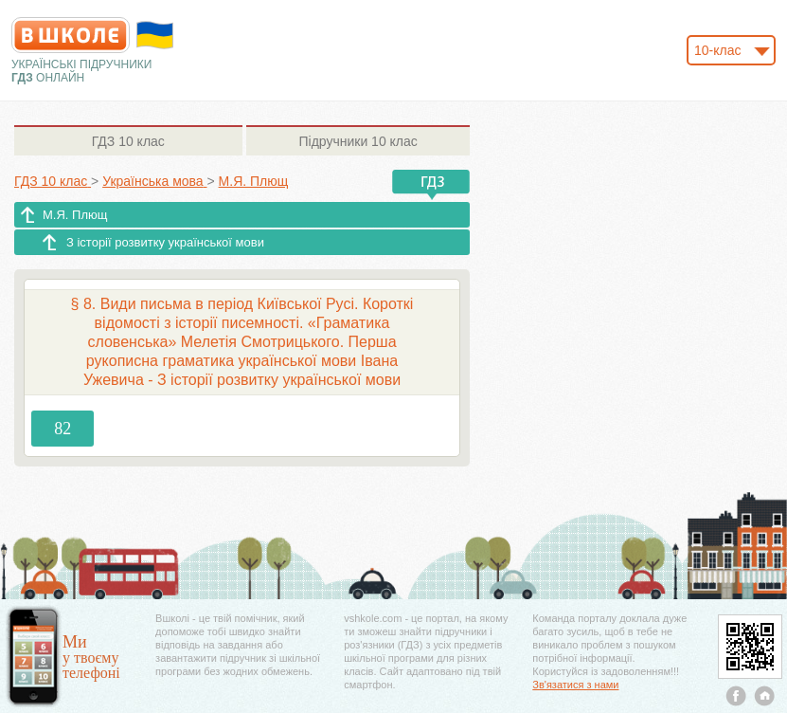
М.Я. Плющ (75, 215)
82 (62, 428)
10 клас (128, 141)
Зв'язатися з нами (575, 684)
